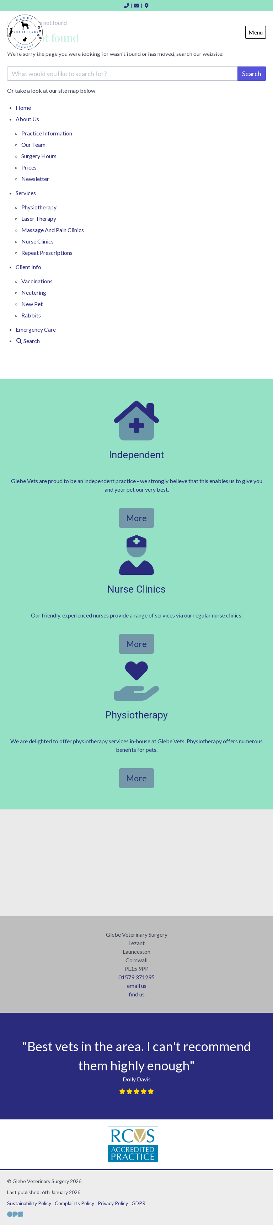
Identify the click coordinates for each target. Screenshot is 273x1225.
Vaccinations (37, 281)
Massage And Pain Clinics (52, 229)
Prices (29, 167)
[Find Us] (147, 5)
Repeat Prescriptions (47, 252)
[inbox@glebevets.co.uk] (136, 5)
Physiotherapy (39, 207)
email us (136, 985)
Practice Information (46, 133)
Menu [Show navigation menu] (255, 32)
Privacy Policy (113, 1203)
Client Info (28, 266)
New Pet (32, 303)
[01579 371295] (126, 5)
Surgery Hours (39, 156)
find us (137, 994)
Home (23, 107)
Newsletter (35, 178)
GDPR (138, 1203)
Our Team (33, 144)
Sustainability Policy (29, 1203)
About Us (27, 119)
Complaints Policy (74, 1203)
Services (26, 192)
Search (251, 73)
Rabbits (31, 315)
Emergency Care (36, 329)
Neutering (33, 292)
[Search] (28, 340)
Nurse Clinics (37, 241)
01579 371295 (136, 977)
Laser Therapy (38, 218)
